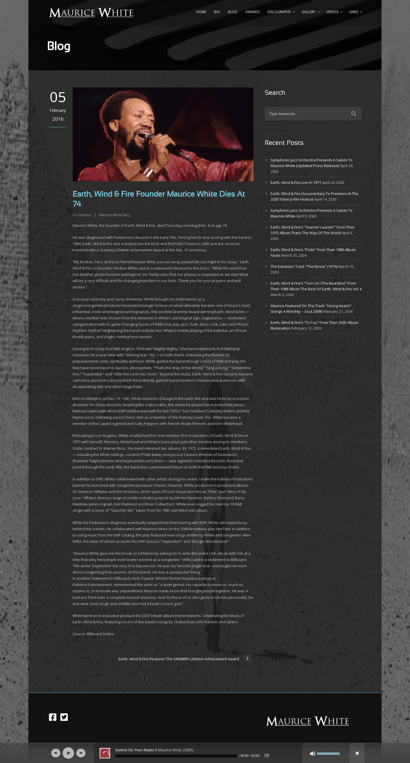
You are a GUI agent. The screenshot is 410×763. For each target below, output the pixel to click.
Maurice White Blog (114, 215)
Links (353, 11)
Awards (252, 11)
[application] (205, 753)
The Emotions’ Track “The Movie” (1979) (303, 266)
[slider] (176, 755)
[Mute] (312, 753)
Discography (279, 11)
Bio (217, 11)
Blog (232, 11)
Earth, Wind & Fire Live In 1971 (295, 182)
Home (201, 11)
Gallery (309, 11)
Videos (332, 11)
